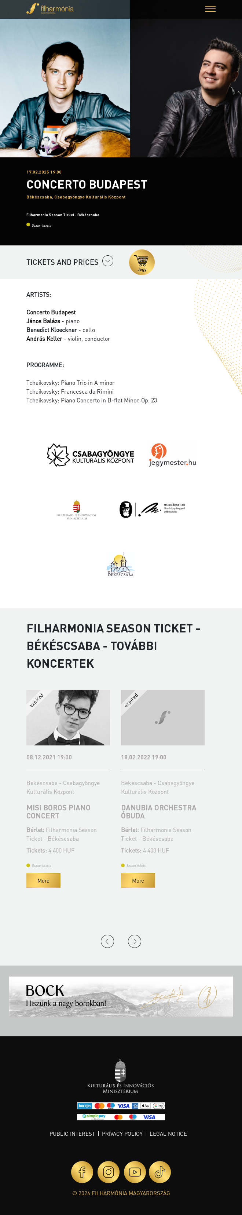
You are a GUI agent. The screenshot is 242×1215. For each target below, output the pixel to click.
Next (134, 941)
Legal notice (168, 1133)
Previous (107, 941)
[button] (210, 10)
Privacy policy (122, 1133)
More (43, 880)
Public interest (72, 1133)
